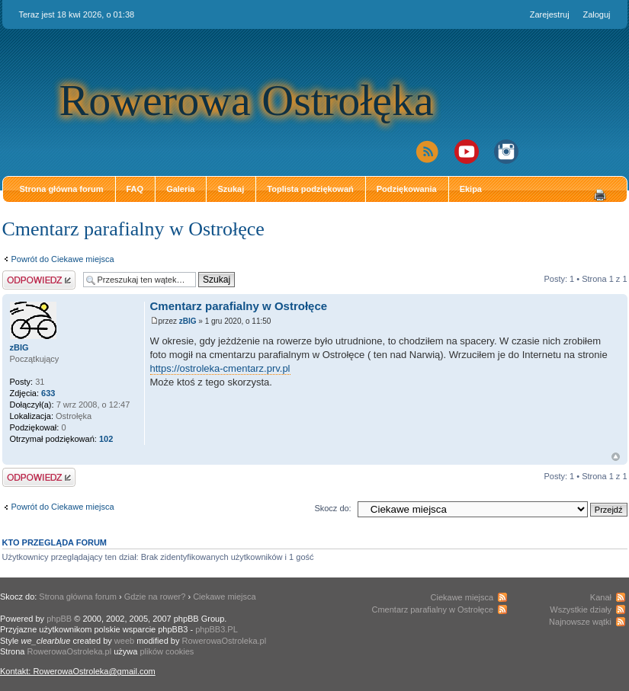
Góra (615, 457)
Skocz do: (332, 508)
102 (106, 438)
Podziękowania (407, 189)
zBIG (188, 321)
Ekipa (471, 189)
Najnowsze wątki (580, 621)
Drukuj (600, 195)
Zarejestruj (550, 14)
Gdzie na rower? (155, 596)
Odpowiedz (38, 280)
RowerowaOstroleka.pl (224, 640)
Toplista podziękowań (310, 189)
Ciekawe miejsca (224, 596)
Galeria (180, 189)
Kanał (600, 597)
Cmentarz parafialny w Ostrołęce (133, 229)
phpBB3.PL (216, 629)
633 (48, 393)
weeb (124, 640)
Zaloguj (596, 14)
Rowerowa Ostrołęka (246, 100)
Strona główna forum (62, 189)
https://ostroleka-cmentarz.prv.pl (220, 368)
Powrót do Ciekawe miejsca (62, 259)
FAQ (135, 189)
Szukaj (230, 189)
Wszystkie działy (580, 609)
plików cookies (167, 651)
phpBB (59, 618)
